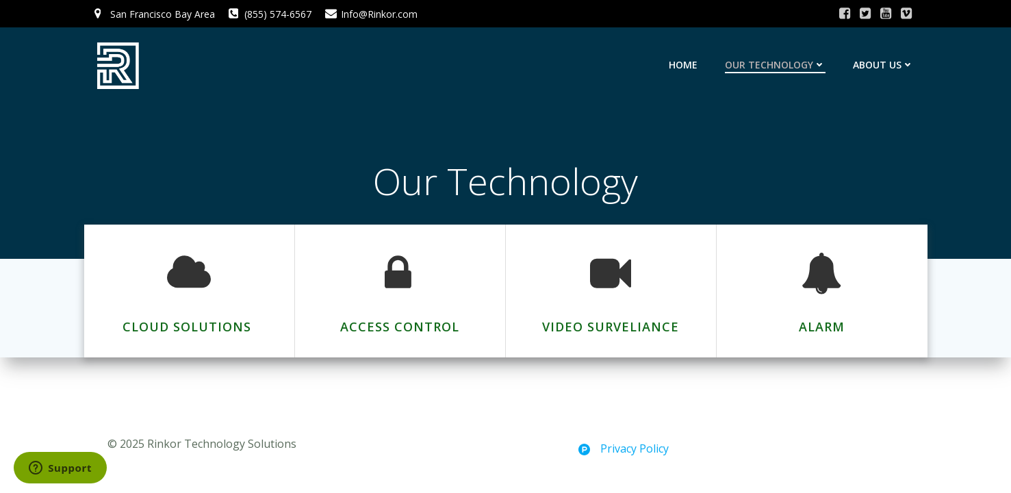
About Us (883, 64)
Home (683, 64)
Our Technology (775, 64)
